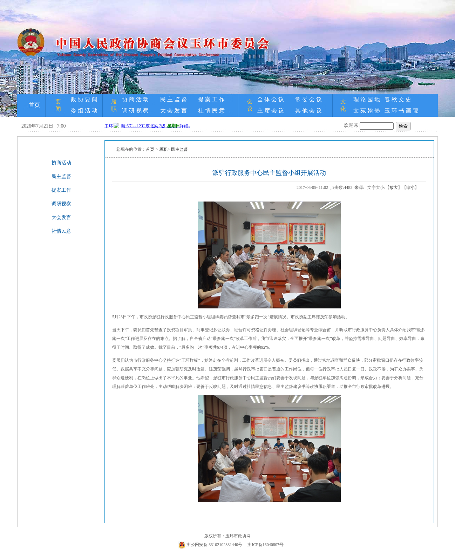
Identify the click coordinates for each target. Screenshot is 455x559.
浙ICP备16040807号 (265, 544)
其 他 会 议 (308, 111)
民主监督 (61, 176)
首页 (34, 105)
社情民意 (61, 231)
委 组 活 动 (84, 111)
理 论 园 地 (366, 99)
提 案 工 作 (211, 99)
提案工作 (61, 190)
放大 (393, 187)
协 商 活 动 (135, 99)
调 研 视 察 (135, 111)
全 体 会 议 (270, 99)
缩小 (410, 187)
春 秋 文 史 (398, 99)
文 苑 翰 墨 (366, 111)
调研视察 (61, 203)
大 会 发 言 (173, 111)
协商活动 (61, 162)
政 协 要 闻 (84, 99)
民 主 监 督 (173, 99)
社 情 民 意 (211, 111)
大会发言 (61, 217)
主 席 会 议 (270, 111)
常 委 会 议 (308, 99)
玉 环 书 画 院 (401, 111)
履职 (163, 149)
